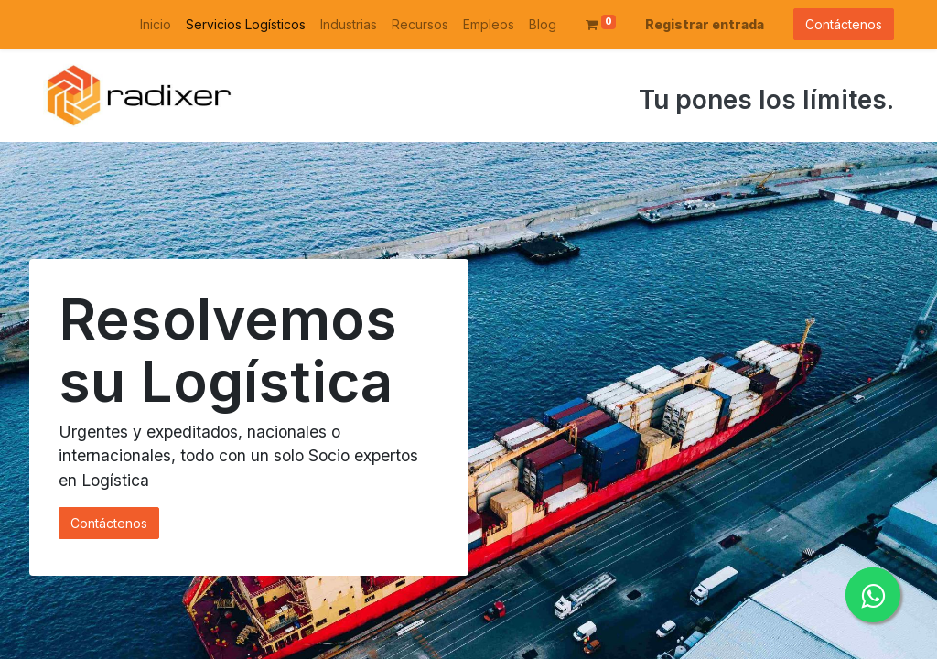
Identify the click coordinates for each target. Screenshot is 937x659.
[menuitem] (155, 24)
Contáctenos (843, 24)
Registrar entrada (704, 24)
